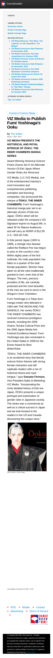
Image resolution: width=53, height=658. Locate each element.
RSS (13, 607)
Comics (13, 113)
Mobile (26, 607)
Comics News (27, 113)
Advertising (16, 611)
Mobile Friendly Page (17, 33)
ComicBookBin (12, 4)
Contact (40, 607)
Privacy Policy (31, 652)
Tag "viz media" (14, 100)
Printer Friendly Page (17, 30)
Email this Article (15, 26)
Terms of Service (38, 611)
